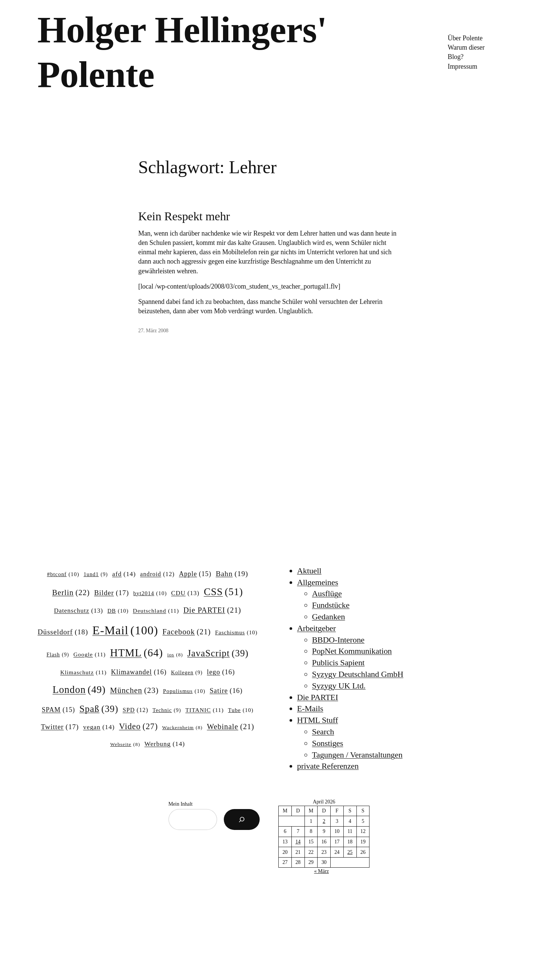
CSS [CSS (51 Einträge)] (223, 592)
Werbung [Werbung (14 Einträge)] (165, 743)
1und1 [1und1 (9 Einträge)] (96, 574)
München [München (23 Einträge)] (134, 691)
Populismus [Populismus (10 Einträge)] (184, 691)
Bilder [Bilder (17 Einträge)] (111, 593)
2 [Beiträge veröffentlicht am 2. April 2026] (324, 821)
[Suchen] (242, 819)
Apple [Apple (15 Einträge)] (195, 574)
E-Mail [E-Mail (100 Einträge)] (125, 630)
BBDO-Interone (338, 639)
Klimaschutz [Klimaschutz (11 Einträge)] (83, 672)
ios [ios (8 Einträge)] (175, 655)
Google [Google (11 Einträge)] (90, 654)
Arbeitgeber (316, 628)
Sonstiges (327, 743)
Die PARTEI (317, 697)
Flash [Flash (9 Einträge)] (58, 654)
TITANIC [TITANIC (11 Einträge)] (204, 710)
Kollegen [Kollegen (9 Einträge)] (187, 672)
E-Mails (310, 708)
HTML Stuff (317, 720)
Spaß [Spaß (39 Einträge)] (99, 709)
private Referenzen (328, 766)
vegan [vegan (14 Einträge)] (99, 727)
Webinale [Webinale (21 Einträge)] (230, 726)
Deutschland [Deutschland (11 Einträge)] (156, 610)
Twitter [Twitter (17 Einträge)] (60, 727)
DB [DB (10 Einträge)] (118, 611)
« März (321, 871)
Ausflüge (327, 593)
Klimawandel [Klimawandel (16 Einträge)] (139, 672)
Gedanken (328, 616)
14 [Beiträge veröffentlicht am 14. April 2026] (298, 842)
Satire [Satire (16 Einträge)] (226, 691)
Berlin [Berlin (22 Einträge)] (71, 592)
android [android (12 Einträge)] (157, 574)
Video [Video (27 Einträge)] (138, 726)
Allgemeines (317, 582)
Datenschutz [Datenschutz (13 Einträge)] (78, 610)
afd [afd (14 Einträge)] (124, 574)
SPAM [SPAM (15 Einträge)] (58, 710)
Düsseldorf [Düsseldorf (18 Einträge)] (63, 632)
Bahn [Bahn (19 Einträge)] (232, 573)
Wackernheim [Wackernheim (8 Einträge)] (182, 728)
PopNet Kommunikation (352, 651)
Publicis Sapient (338, 662)
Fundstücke (330, 605)
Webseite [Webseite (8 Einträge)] (125, 745)
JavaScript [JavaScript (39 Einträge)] (217, 653)
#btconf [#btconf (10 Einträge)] (63, 574)
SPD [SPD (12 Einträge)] (135, 710)
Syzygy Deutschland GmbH (358, 674)
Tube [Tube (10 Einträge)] (240, 710)
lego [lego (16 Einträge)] (221, 672)
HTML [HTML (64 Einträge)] (136, 652)
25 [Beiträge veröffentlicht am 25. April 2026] (350, 852)
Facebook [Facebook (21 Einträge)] (187, 632)
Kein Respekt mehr (184, 216)
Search (323, 731)
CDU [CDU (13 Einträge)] (185, 593)
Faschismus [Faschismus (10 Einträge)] (236, 632)
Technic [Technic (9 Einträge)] (166, 710)
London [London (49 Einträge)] (79, 690)
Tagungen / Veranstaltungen (357, 754)
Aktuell (309, 570)
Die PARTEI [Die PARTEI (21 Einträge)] (212, 610)
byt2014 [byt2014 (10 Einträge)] (150, 593)
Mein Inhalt (180, 804)
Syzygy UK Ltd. (338, 685)
